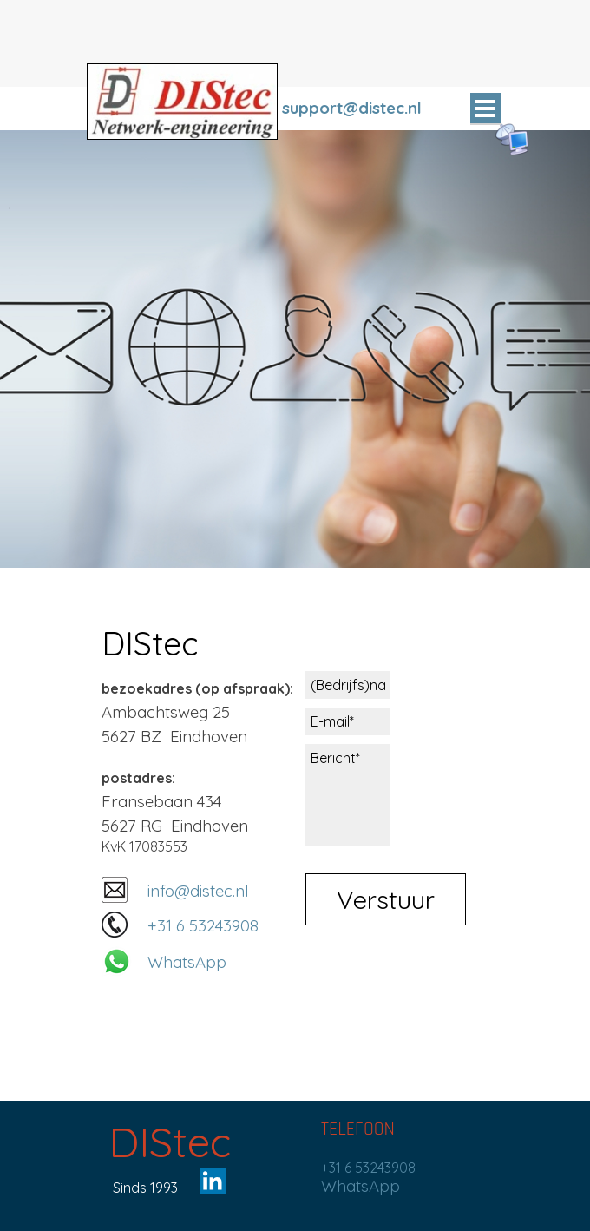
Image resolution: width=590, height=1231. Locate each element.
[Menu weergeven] (485, 109)
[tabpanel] (373, 107)
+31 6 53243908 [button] (203, 925)
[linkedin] (213, 1181)
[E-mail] (347, 721)
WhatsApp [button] (187, 961)
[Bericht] (347, 795)
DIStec (169, 1142)
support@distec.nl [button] (352, 107)
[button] (115, 891)
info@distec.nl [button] (198, 890)
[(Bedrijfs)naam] (347, 685)
